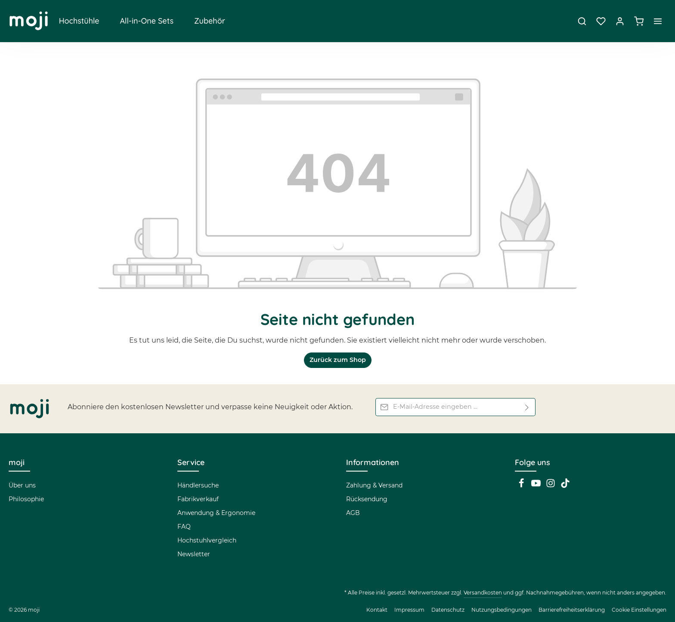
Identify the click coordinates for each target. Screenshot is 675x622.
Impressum (409, 610)
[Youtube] (536, 486)
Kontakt (376, 610)
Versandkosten (483, 592)
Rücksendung (366, 499)
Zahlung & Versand (374, 485)
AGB (353, 513)
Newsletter (193, 554)
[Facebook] (522, 486)
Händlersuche (198, 485)
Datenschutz (447, 610)
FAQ (184, 526)
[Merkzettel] (601, 21)
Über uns (22, 485)
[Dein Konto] (620, 21)
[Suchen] (582, 21)
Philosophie (26, 499)
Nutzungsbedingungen (501, 610)
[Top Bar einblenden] (657, 21)
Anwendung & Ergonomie (216, 513)
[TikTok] (565, 486)
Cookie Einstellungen (639, 610)
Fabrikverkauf (198, 499)
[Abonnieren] (527, 407)
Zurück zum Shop (337, 361)
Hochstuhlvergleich (206, 540)
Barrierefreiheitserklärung (572, 610)
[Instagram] (551, 486)
